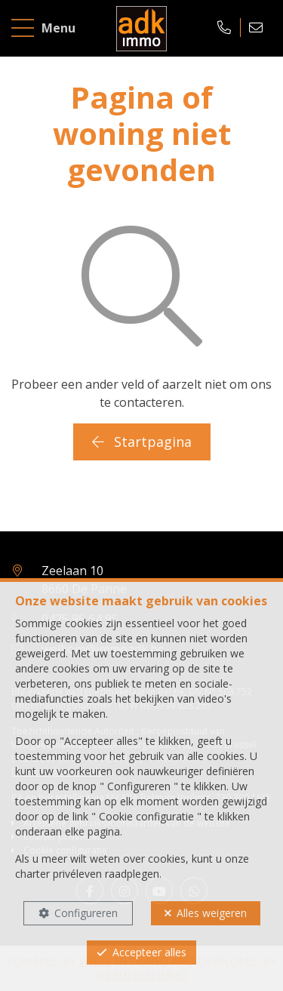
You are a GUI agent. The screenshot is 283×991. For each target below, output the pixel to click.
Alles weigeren (212, 913)
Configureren (86, 913)
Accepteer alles (149, 952)
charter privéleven (58, 873)
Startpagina (142, 441)
